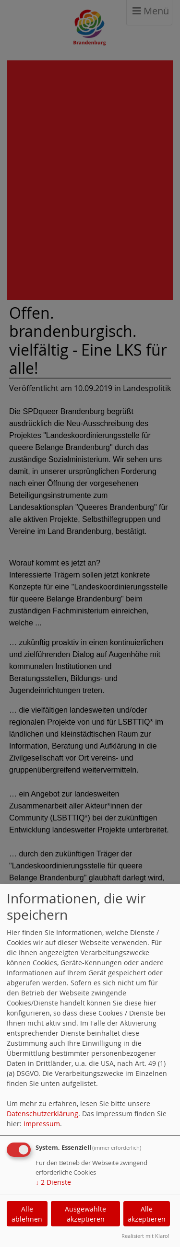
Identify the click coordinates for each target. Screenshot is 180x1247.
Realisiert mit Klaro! (145, 1235)
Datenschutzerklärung (42, 1113)
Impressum (42, 1123)
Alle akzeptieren (147, 1214)
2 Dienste (53, 1182)
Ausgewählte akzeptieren (85, 1214)
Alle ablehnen (27, 1214)
